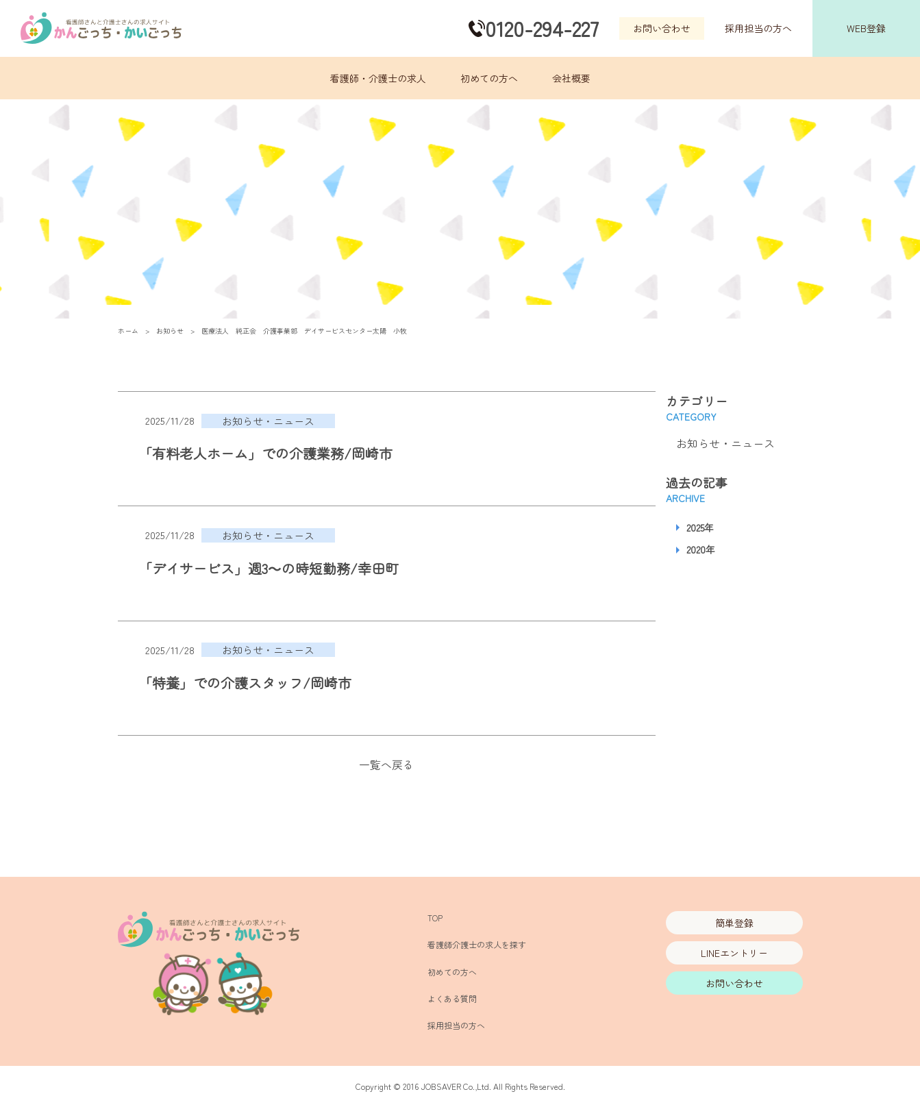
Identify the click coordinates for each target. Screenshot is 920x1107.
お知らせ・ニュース (725, 443)
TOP (435, 917)
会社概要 (571, 78)
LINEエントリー (734, 953)
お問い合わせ (662, 28)
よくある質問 (452, 998)
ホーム (128, 330)
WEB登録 (866, 28)
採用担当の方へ (758, 28)
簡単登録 (734, 923)
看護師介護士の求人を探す (476, 944)
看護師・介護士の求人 (378, 78)
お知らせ (170, 330)
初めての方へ (489, 78)
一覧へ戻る (386, 764)
